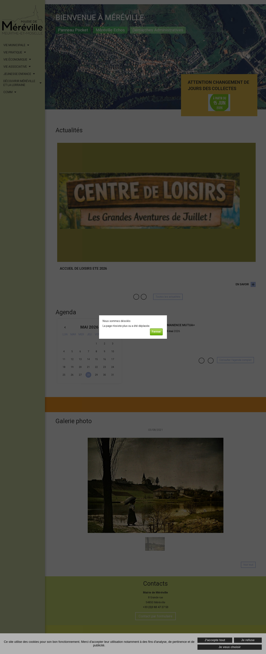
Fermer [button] (156, 331)
